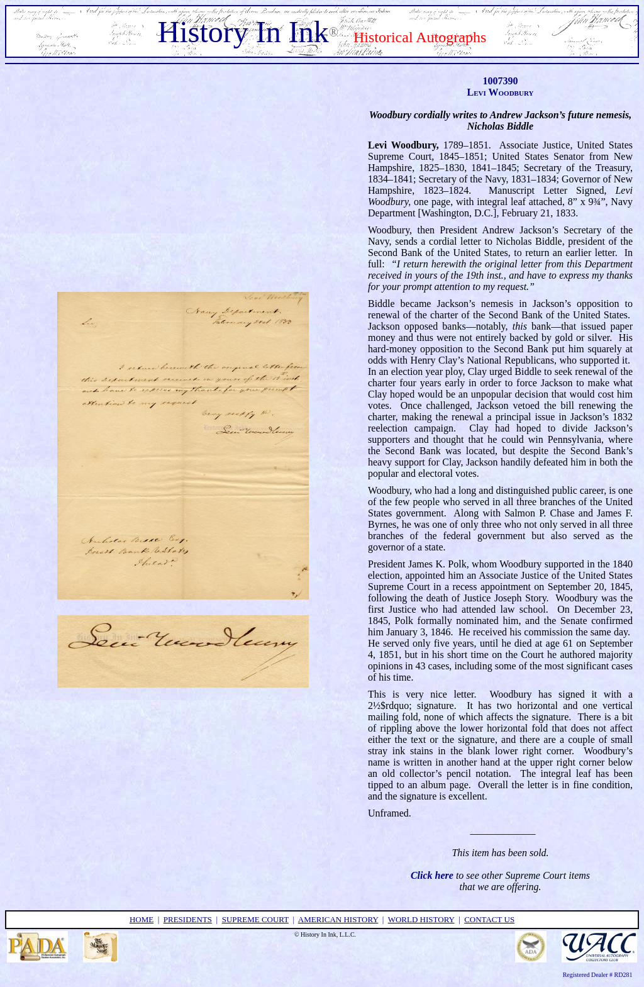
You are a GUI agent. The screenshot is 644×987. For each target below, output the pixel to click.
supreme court (255, 919)
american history (338, 919)
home (141, 919)
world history (421, 919)
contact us (489, 919)
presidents (188, 919)
